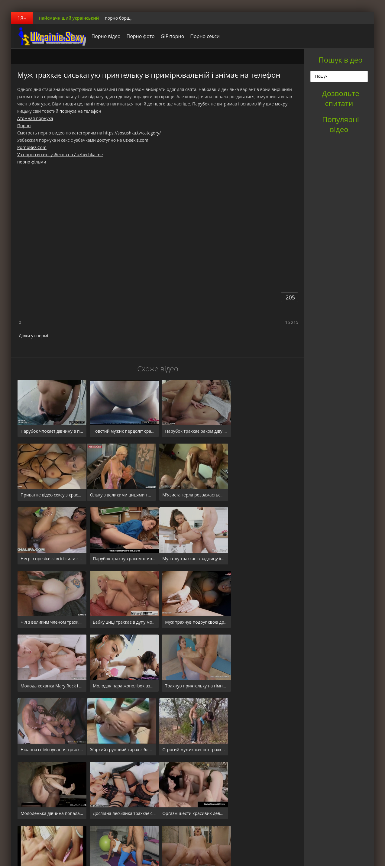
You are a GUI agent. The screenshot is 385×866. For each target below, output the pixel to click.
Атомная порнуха (35, 118)
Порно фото (139, 36)
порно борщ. (118, 18)
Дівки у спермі (33, 335)
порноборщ (49, 36)
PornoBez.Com (32, 147)
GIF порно (171, 36)
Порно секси (203, 36)
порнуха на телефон (80, 111)
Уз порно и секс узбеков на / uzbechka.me (60, 154)
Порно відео (104, 36)
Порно (24, 125)
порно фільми (31, 162)
